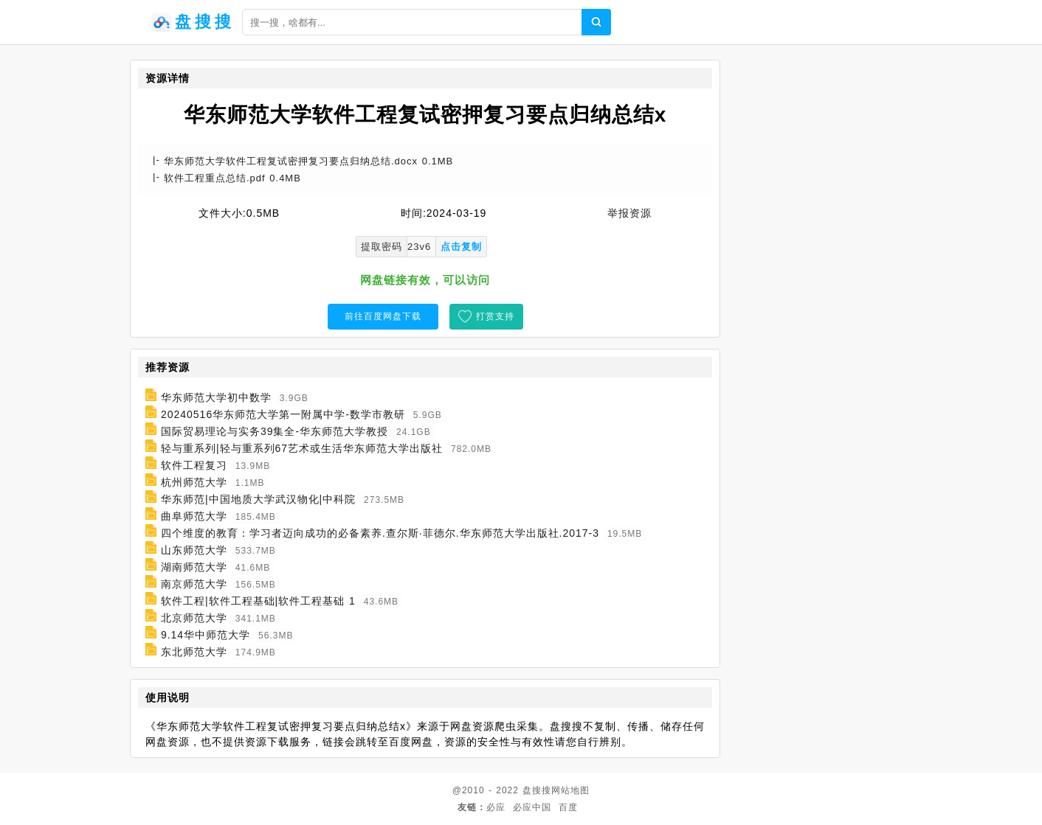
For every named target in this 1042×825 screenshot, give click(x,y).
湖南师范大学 (194, 567)
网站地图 (570, 790)
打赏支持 (495, 316)
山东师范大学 (194, 550)
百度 (568, 807)
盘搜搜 (536, 790)
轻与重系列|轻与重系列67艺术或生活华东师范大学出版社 (302, 448)
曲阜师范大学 (194, 516)
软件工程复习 (194, 465)
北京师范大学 (194, 618)
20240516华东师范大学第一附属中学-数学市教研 (283, 414)
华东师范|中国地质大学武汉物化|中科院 (258, 499)
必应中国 (532, 807)
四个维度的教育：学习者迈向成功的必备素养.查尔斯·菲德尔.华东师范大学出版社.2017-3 (380, 533)
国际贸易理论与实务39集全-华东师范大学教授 (274, 431)
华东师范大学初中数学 (216, 397)
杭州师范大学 (194, 482)
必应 (496, 807)
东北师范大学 (194, 652)
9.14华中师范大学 (205, 635)
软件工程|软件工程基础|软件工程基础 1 (258, 601)
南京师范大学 (194, 584)
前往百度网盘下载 (383, 316)
